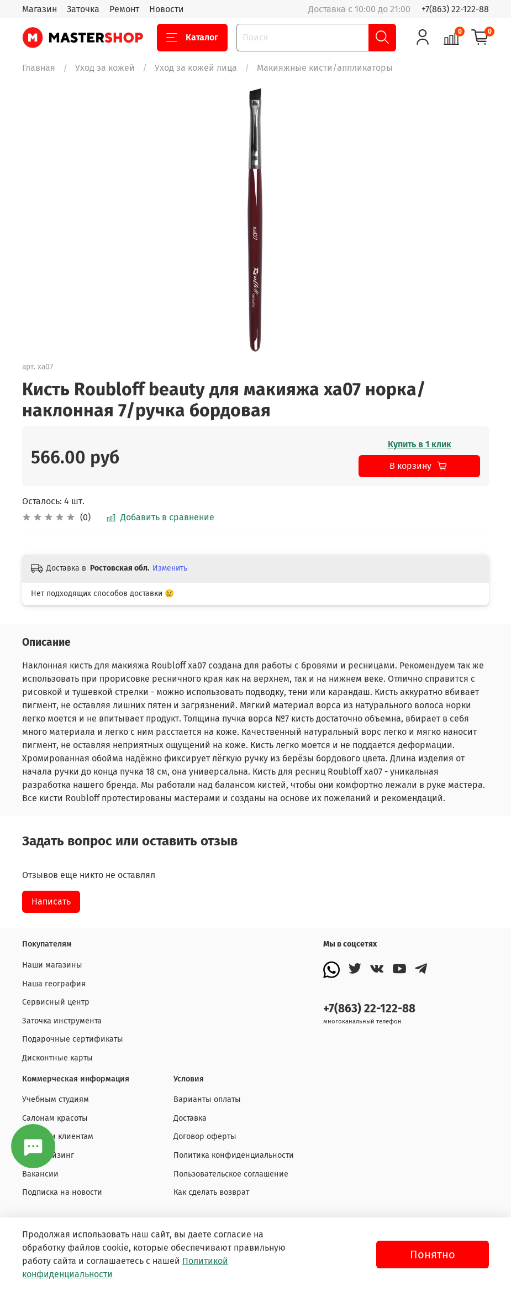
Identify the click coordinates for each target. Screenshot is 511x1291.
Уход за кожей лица (196, 67)
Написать (51, 901)
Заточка (83, 9)
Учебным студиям (55, 1099)
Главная (38, 67)
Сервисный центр (55, 1002)
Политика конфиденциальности (233, 1155)
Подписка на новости (62, 1192)
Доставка (190, 1118)
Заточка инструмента (62, 1021)
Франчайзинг (48, 1155)
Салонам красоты (55, 1118)
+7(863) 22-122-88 (455, 9)
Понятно (432, 1254)
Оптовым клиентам (57, 1136)
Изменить (169, 568)
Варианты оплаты (207, 1099)
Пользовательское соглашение (230, 1174)
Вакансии (40, 1174)
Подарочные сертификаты (72, 1039)
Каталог (192, 37)
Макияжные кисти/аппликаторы (325, 67)
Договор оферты (204, 1136)
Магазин (39, 9)
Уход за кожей (105, 67)
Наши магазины (52, 965)
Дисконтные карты (57, 1058)
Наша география (54, 984)
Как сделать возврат (211, 1192)
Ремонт (124, 9)
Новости (166, 9)
